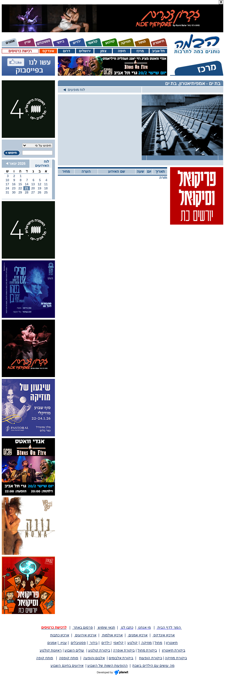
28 (26, 192)
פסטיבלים (78, 643)
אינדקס (48, 51)
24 (7, 188)
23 (13, 188)
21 (26, 188)
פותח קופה (44, 658)
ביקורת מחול (147, 650)
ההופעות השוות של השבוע (107, 666)
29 (20, 192)
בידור (93, 643)
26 (39, 192)
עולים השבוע (74, 650)
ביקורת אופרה (124, 650)
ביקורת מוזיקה (176, 658)
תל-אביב (158, 51)
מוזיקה (146, 643)
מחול (158, 643)
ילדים (105, 643)
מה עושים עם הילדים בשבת (153, 666)
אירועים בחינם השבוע (67, 666)
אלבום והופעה (94, 658)
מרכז (140, 51)
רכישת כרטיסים (20, 51)
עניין (62, 643)
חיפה (122, 51)
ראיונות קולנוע (51, 650)
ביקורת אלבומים (121, 658)
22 (20, 188)
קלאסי (118, 643)
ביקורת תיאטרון (173, 650)
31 (7, 192)
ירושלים (85, 51)
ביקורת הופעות (150, 658)
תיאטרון (172, 643)
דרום (66, 51)
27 (33, 192)
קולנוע (132, 643)
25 (46, 192)
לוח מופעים (74, 90)
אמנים (52, 643)
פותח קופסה (68, 658)
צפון (103, 51)
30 (13, 192)
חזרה (163, 178)
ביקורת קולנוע (99, 650)
